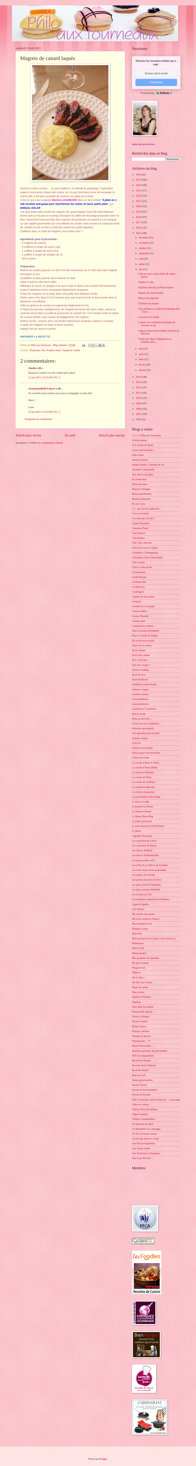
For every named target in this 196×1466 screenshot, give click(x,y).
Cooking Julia (139, 582)
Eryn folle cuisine (141, 655)
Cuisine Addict (139, 611)
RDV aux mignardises (143, 1055)
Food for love (138, 674)
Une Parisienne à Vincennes (146, 1153)
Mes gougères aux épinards (145, 958)
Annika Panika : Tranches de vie (148, 464)
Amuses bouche (140, 460)
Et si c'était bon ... (141, 660)
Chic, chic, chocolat (142, 542)
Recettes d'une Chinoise (144, 1065)
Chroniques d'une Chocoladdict (147, 557)
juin (141, 269)
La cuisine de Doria (141, 777)
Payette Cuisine (139, 1021)
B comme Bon (139, 479)
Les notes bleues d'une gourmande (149, 870)
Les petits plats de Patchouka (146, 884)
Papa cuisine (138, 992)
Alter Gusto (138, 455)
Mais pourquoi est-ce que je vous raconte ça (154, 938)
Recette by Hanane (141, 1060)
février (142, 364)
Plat (43, 350)
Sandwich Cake (146, 282)
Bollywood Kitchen (141, 494)
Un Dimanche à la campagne (146, 1129)
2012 (138, 387)
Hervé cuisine (139, 714)
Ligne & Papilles (140, 904)
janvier (142, 370)
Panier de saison (140, 987)
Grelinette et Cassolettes (144, 709)
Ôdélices (136, 972)
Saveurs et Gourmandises (144, 1089)
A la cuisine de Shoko (143, 445)
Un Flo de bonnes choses (144, 1133)
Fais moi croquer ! (141, 665)
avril (141, 354)
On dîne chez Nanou (142, 982)
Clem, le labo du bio (142, 567)
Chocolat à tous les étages (145, 547)
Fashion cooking (140, 670)
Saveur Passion (139, 1085)
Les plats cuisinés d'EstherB (146, 889)
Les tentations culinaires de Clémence (150, 899)
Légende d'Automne (142, 836)
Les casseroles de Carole (144, 840)
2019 (138, 211)
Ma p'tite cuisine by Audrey (145, 919)
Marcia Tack (138, 948)
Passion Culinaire (140, 1016)
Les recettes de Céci (142, 894)
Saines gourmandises (142, 1080)
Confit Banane (139, 577)
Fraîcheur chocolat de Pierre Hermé (155, 287)
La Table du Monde (141, 811)
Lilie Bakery (138, 909)
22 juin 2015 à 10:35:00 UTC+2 (44, 377)
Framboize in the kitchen (144, 684)
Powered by (156, 93)
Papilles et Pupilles (141, 997)
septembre (144, 253)
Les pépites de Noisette (143, 875)
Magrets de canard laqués (150, 293)
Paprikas (136, 1002)
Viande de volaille (71, 350)
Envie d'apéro (139, 650)
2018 (138, 217)
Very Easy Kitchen (141, 1158)
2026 (138, 174)
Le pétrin (136, 831)
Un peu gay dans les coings (145, 1138)
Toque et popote (140, 1114)
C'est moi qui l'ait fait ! (143, 518)
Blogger (103, 1459)
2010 (138, 398)
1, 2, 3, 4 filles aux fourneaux (146, 435)
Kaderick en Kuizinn (142, 748)
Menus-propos (139, 953)
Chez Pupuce (138, 533)
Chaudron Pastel (140, 528)
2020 (138, 206)
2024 (138, 185)
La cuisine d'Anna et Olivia (145, 762)
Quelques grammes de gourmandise (149, 1051)
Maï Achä (137, 933)
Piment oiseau (139, 1026)
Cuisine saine (138, 621)
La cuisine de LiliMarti (143, 782)
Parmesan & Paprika (142, 1011)
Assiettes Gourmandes (143, 469)
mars (141, 359)
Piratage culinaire (140, 1031)
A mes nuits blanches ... (144, 450)
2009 (138, 403)
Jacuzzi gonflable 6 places (41, 388)
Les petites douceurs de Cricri (147, 879)
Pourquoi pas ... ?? (141, 1041)
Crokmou (136, 601)
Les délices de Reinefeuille (145, 855)
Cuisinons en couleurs (143, 626)
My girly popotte (140, 963)
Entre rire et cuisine (141, 645)
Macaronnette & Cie (142, 923)
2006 (138, 419)
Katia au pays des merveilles (146, 752)
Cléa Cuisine (138, 562)
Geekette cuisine (140, 694)
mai (141, 348)
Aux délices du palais (142, 474)
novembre (144, 242)
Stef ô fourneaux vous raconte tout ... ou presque (156, 1099)
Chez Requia (138, 538)
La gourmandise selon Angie (146, 796)
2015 (138, 233)
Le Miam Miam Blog (142, 816)
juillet (142, 264)
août (141, 258)
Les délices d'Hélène (142, 850)
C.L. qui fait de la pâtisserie (145, 508)
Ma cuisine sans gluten (143, 914)
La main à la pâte (140, 801)
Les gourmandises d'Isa (143, 860)
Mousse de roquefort (148, 298)
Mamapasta (138, 943)
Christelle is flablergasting (145, 552)
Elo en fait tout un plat (143, 640)
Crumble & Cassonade (143, 606)
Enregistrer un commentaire (38, 419)
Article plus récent (28, 435)
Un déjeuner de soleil (142, 1124)
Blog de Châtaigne (141, 489)
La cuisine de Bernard (143, 772)
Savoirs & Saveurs (141, 1094)
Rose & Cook (138, 1075)
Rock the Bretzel (140, 1070)
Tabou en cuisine (140, 1104)
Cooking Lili (138, 586)
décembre (144, 237)
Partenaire (35, 350)
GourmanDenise (140, 699)
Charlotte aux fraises (148, 303)
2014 (138, 377)
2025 (138, 179)
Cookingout (138, 591)
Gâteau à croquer (140, 689)
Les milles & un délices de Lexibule (150, 865)
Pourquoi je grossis (141, 1036)
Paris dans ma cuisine (142, 1007)
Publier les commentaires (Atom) (46, 442)
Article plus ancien (112, 435)
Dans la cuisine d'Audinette (145, 630)
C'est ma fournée (140, 513)
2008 (138, 409)
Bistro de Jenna (139, 484)
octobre (143, 248)
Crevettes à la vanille (148, 317)
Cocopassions (139, 572)
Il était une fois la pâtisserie (145, 723)
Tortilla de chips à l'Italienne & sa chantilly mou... (154, 340)
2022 (138, 195)
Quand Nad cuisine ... (143, 1045)
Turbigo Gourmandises (143, 1119)
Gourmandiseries (140, 704)
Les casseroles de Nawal (144, 845)
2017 (138, 222)
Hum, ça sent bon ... (142, 718)
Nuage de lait (138, 967)
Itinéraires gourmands (143, 728)
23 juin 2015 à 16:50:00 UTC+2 (44, 412)
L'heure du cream (140, 757)
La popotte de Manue (142, 806)
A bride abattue (139, 440)
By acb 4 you (138, 503)
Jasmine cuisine (140, 738)
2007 (138, 414)
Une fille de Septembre (143, 1143)
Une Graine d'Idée (141, 1148)
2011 (138, 393)
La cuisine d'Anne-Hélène (145, 767)
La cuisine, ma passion (143, 792)
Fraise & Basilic (140, 679)
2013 (138, 382)
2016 (138, 227)
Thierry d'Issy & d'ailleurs (145, 1109)
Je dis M (136, 743)
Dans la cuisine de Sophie (145, 635)
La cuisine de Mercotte (143, 787)
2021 (138, 201)
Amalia (32, 368)
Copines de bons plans (143, 596)
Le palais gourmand (142, 821)
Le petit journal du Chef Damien (148, 826)
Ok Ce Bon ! (138, 977)
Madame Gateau (140, 928)
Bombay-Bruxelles (141, 499)
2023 (138, 190)
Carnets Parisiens (140, 523)
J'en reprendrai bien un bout (145, 733)
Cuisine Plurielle (140, 616)
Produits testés (53, 350)
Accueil (69, 435)
